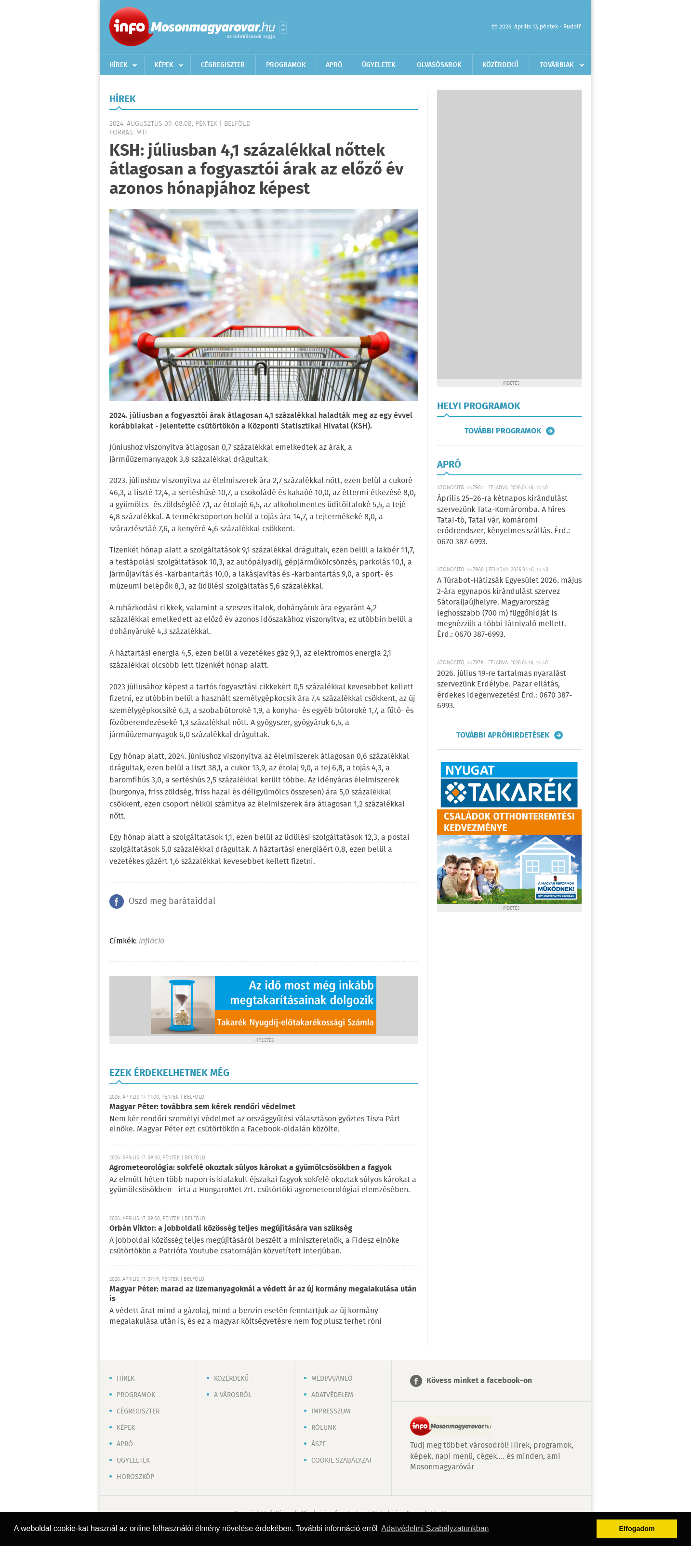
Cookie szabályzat (341, 1460)
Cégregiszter (223, 65)
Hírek (118, 65)
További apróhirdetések (502, 735)
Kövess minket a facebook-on (479, 1381)
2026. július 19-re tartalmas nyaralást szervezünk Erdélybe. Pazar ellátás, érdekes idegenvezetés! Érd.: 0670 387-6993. (504, 690)
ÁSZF (318, 1444)
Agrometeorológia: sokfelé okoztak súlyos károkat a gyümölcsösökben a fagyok (250, 1168)
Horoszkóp (135, 1477)
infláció (151, 941)
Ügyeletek (379, 65)
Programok (286, 65)
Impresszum (330, 1411)
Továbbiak (557, 65)
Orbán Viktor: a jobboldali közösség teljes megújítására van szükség (230, 1229)
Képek (163, 65)
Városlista (283, 27)
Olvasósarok (439, 65)
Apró (334, 65)
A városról (233, 1395)
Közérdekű (500, 65)
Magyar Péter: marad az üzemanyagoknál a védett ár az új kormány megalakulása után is (262, 1294)
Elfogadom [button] (637, 1529)
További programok (503, 431)
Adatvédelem (332, 1395)
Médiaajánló (332, 1378)
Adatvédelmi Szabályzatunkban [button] (435, 1528)
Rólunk (323, 1428)
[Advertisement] (509, 234)
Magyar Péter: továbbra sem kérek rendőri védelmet (202, 1107)
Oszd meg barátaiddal (172, 901)
